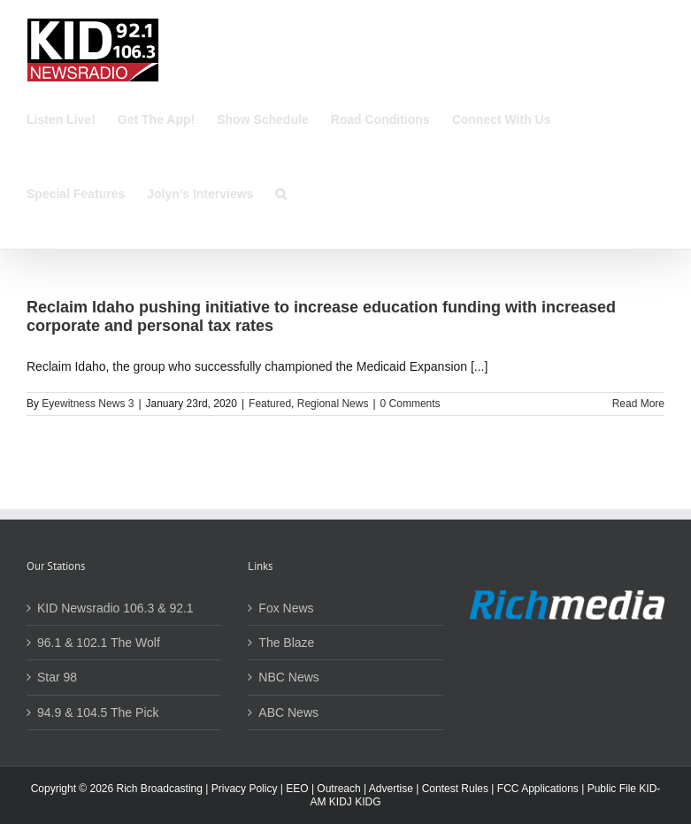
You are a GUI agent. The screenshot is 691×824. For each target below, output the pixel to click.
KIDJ (340, 802)
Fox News (285, 608)
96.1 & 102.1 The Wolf (98, 642)
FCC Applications (538, 788)
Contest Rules (455, 788)
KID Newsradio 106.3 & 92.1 (115, 608)
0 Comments (410, 403)
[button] (281, 194)
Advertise (391, 788)
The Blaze (286, 642)
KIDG (367, 802)
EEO (297, 788)
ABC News (288, 712)
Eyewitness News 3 (88, 403)
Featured (270, 403)
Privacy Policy (244, 788)
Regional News (333, 403)
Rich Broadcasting (160, 788)
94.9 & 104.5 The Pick (98, 712)
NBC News (288, 677)
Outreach (338, 788)
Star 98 (57, 677)
